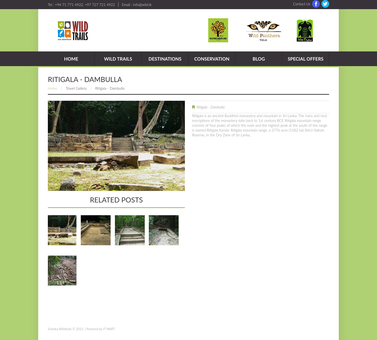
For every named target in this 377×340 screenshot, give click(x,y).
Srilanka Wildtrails (60, 329)
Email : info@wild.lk (137, 4)
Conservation (211, 59)
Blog (258, 59)
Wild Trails (118, 59)
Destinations (165, 59)
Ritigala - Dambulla (211, 107)
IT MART (109, 329)
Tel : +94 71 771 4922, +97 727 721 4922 (81, 4)
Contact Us (301, 4)
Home (71, 59)
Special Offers (306, 59)
